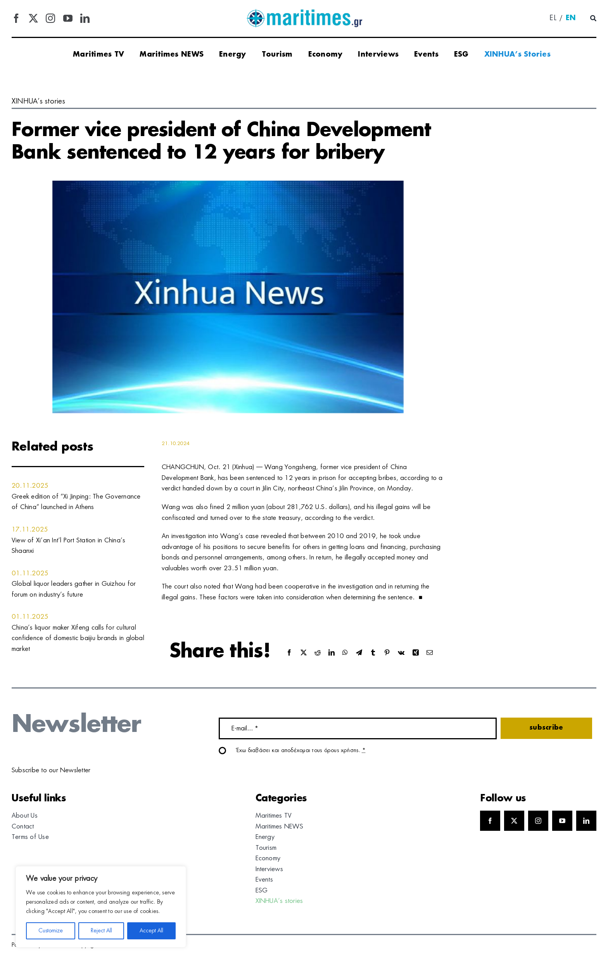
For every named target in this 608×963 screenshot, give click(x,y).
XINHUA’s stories (38, 101)
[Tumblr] (373, 653)
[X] (304, 653)
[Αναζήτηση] (593, 18)
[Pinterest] (387, 653)
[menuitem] (552, 18)
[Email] (430, 653)
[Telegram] (359, 653)
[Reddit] (318, 653)
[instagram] (50, 18)
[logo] (304, 12)
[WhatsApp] (345, 653)
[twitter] (33, 18)
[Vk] (401, 653)
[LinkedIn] (332, 653)
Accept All (151, 931)
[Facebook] (289, 653)
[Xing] (416, 653)
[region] (101, 906)
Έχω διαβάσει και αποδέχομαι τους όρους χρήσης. (301, 750)
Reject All (101, 931)
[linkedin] (85, 18)
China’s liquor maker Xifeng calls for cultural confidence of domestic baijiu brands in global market (78, 638)
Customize (50, 931)
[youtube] (68, 18)
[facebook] (16, 18)
